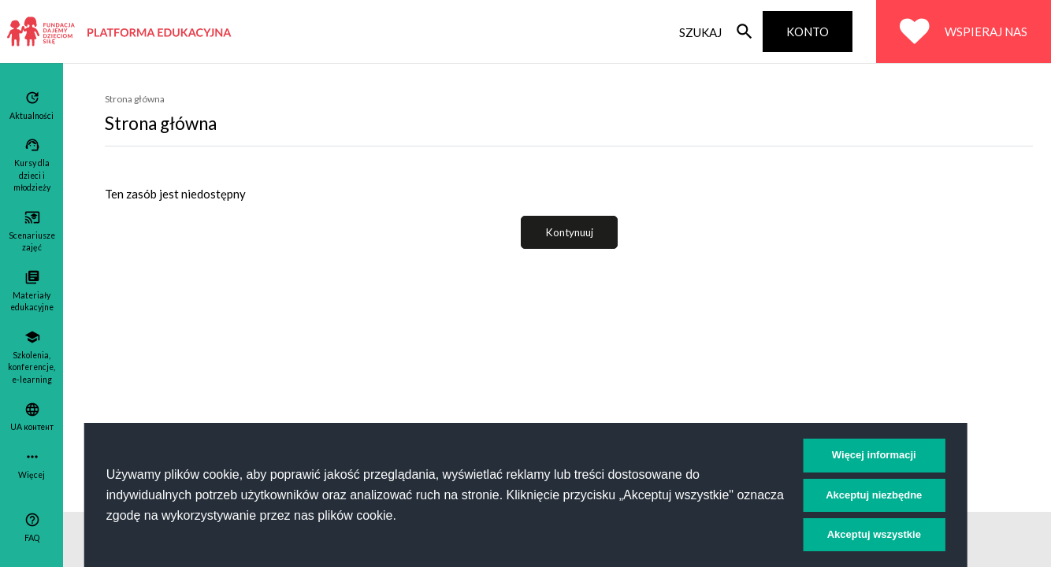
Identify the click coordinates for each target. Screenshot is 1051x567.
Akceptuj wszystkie (874, 534)
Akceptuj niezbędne (874, 495)
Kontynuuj (569, 232)
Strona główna (135, 99)
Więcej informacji (874, 455)
